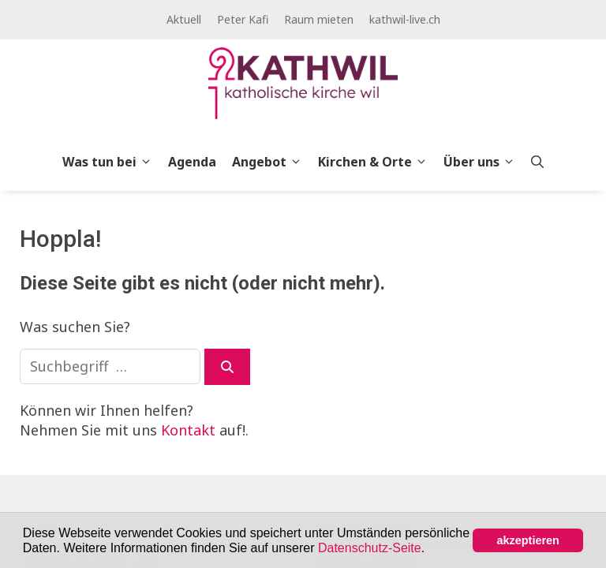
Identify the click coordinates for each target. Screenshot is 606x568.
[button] (430, 549)
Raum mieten (319, 19)
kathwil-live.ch (404, 19)
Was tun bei (111, 161)
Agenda (192, 161)
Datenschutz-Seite (369, 548)
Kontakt (188, 429)
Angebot (271, 161)
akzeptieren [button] (528, 540)
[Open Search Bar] (537, 161)
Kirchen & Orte (377, 161)
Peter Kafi (242, 19)
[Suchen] (227, 367)
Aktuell (183, 19)
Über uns (483, 161)
